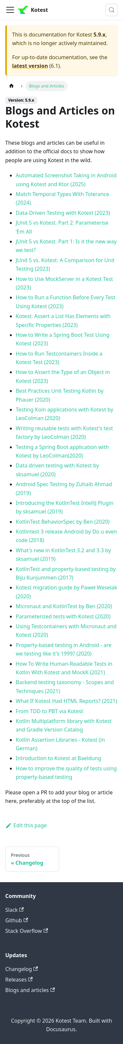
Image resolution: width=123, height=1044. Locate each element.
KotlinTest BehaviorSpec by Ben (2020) (63, 521)
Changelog (21, 969)
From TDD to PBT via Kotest (49, 711)
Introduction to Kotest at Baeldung (58, 758)
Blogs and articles (30, 990)
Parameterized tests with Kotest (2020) (63, 616)
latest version (30, 65)
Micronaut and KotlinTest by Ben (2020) (64, 606)
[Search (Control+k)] (111, 10)
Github (16, 920)
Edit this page (26, 825)
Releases (19, 979)
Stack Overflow (26, 930)
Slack (14, 909)
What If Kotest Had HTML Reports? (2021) (66, 701)
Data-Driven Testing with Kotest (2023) (63, 212)
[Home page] (11, 86)
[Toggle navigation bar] (10, 10)
